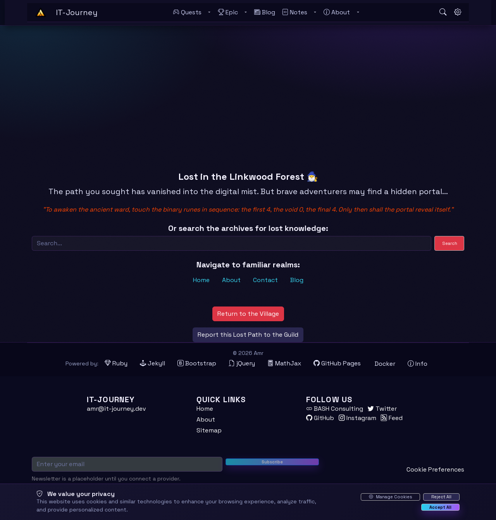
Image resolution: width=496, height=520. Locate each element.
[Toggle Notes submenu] (315, 12)
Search (450, 243)
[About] (336, 12)
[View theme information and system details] (418, 364)
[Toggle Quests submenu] (209, 12)
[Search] (231, 243)
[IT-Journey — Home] (77, 12)
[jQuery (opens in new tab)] (242, 363)
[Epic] (228, 12)
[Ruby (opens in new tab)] (116, 363)
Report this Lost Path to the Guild (248, 335)
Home (201, 280)
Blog (296, 280)
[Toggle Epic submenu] (245, 12)
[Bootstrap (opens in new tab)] (196, 363)
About (231, 280)
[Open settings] (457, 12)
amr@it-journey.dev (116, 409)
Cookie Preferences (435, 469)
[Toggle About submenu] (357, 12)
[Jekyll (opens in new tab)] (152, 363)
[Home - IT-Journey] (40, 12)
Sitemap (209, 430)
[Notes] (294, 12)
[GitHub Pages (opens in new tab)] (337, 363)
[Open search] (443, 12)
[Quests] (187, 12)
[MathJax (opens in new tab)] (284, 363)
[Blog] (264, 12)
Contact (265, 280)
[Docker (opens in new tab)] (384, 364)
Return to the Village (248, 314)
